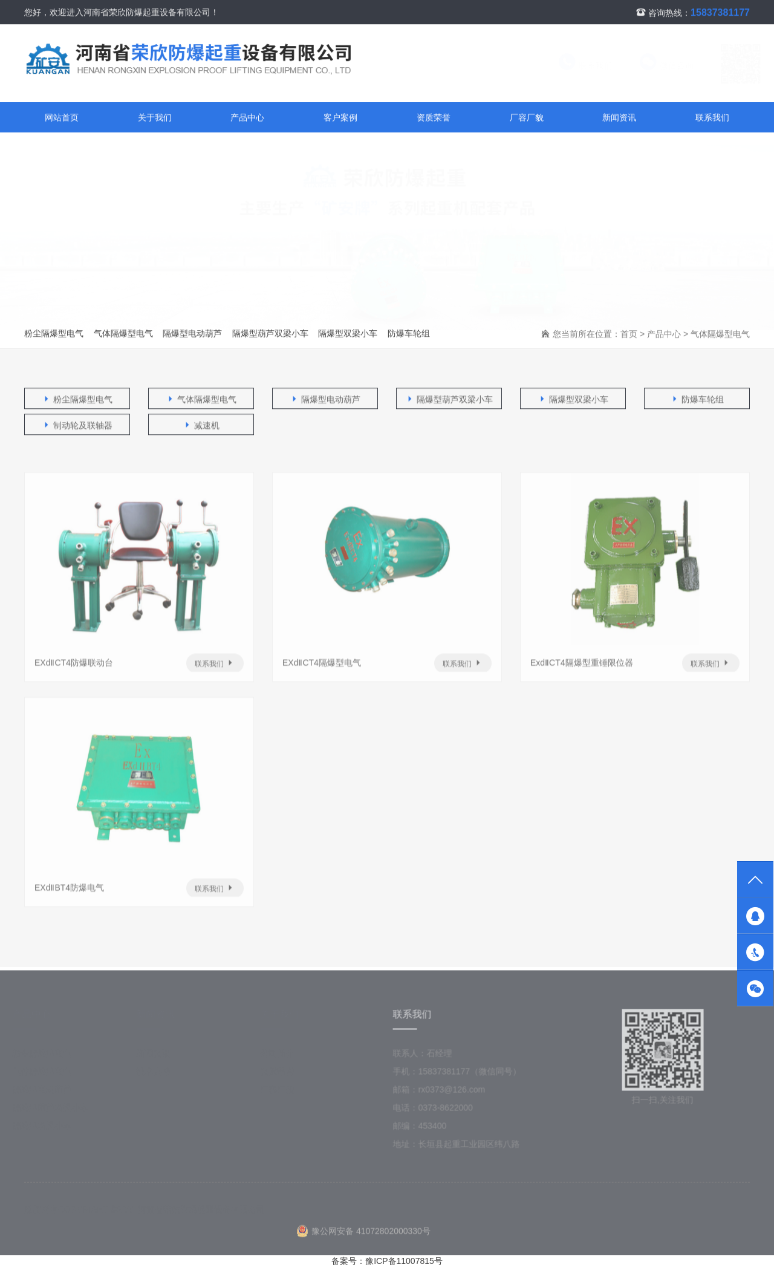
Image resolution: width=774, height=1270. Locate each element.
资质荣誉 (433, 118)
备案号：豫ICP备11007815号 (387, 1261)
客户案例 (340, 118)
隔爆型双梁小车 (347, 334)
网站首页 (62, 118)
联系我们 (574, 66)
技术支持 (158, 1075)
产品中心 (247, 118)
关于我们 (155, 118)
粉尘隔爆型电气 (53, 334)
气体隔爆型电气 (123, 334)
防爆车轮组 (409, 334)
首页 (628, 334)
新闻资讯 (619, 118)
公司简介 (282, 1056)
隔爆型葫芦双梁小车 (270, 334)
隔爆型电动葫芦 (192, 334)
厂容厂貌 (527, 118)
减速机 (201, 426)
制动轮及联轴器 (77, 426)
